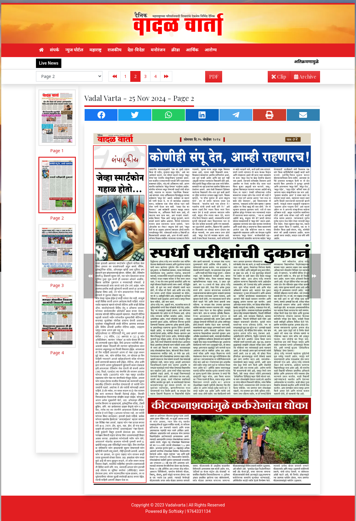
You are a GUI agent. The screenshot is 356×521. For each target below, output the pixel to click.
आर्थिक (192, 49)
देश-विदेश (136, 49)
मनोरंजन (158, 49)
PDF (213, 76)
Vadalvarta (175, 505)
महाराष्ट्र (95, 49)
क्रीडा (175, 49)
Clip (279, 76)
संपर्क (54, 49)
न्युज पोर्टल (74, 49)
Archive (303, 77)
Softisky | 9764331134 (190, 511)
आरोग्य (211, 49)
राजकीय (114, 49)
